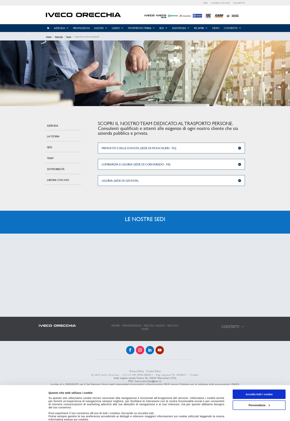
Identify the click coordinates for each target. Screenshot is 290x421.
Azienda (59, 28)
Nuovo (99, 28)
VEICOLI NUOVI (154, 325)
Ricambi (199, 28)
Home (49, 36)
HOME (116, 325)
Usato (116, 28)
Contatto (239, 3)
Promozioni (81, 28)
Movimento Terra (139, 28)
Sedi (205, 3)
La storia (53, 136)
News (215, 28)
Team (68, 36)
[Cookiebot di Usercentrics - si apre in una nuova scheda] (24, 414)
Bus (161, 28)
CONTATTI (230, 326)
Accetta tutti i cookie (259, 376)
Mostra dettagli (58, 413)
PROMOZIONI (132, 325)
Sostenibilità (55, 169)
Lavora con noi (220, 3)
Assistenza (179, 28)
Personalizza (259, 387)
